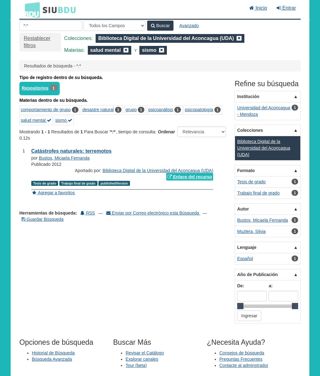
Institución (248, 96)
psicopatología (199, 109)
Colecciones (250, 130)
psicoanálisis (160, 109)
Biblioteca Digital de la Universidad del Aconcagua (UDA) (157, 170)
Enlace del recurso (190, 176)
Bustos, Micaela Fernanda (64, 158)
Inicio (258, 8)
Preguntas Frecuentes (240, 359)
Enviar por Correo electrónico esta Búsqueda (153, 212)
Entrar (286, 8)
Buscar (160, 25)
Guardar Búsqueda (42, 219)
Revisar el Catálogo (145, 352)
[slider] (240, 306)
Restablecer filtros (37, 42)
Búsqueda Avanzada (52, 359)
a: (270, 285)
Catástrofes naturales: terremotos (71, 151)
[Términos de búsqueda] (50, 25)
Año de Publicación (257, 274)
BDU (30, 9)
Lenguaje (246, 247)
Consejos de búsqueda (241, 352)
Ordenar (166, 131)
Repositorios (35, 88)
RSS (87, 212)
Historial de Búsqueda (53, 352)
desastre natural (98, 109)
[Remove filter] (239, 38)
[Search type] (114, 25)
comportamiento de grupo (46, 109)
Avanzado (189, 25)
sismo (63, 120)
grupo (131, 109)
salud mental (36, 120)
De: (240, 285)
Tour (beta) (136, 365)
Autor (243, 208)
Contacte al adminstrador (243, 365)
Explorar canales (142, 359)
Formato (246, 170)
